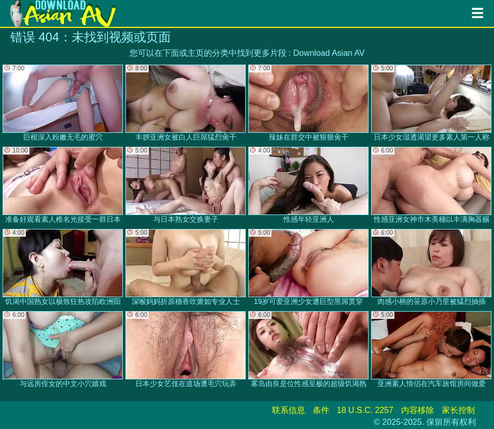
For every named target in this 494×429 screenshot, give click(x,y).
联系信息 (288, 410)
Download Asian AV (328, 53)
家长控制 (458, 410)
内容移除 (417, 410)
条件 (321, 410)
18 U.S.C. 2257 (365, 410)
